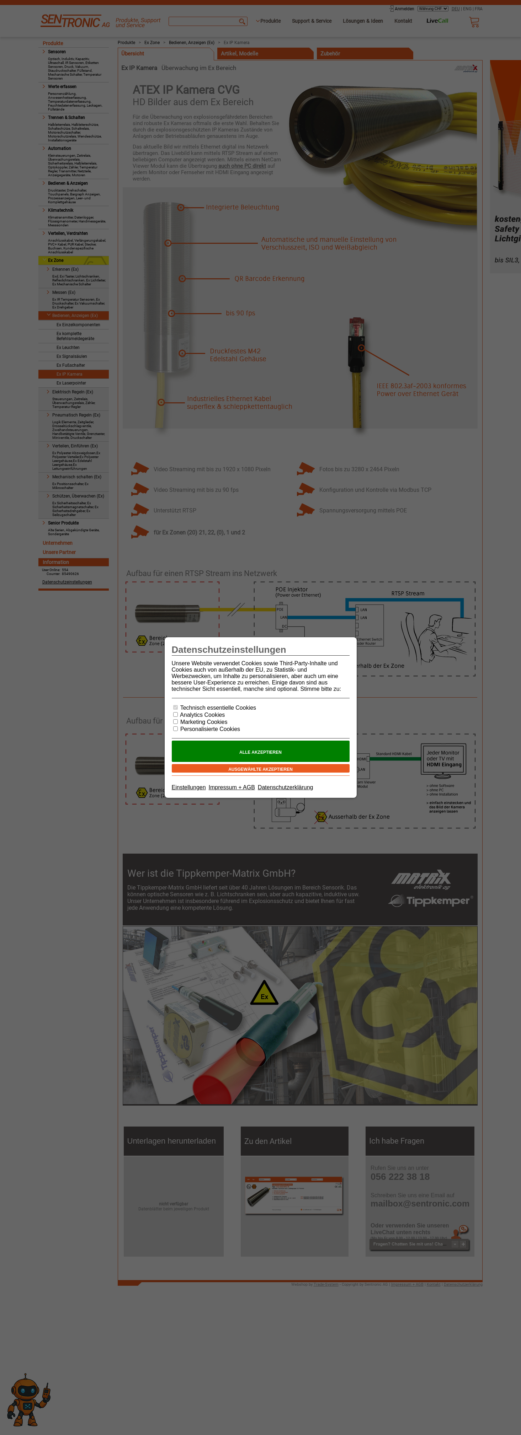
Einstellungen (189, 787)
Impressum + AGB (232, 787)
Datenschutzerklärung (285, 787)
